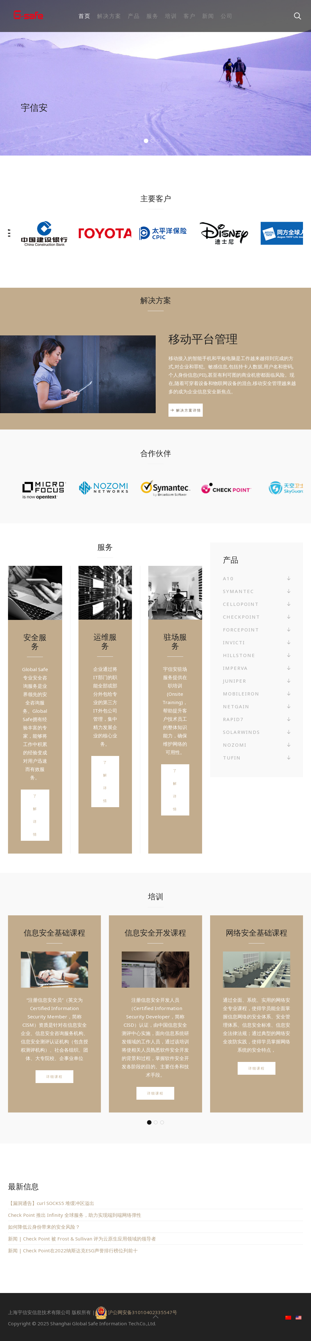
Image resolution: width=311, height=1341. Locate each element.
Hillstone (239, 655)
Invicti (234, 642)
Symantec (238, 591)
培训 (171, 16)
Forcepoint (241, 629)
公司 (227, 16)
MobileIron (241, 693)
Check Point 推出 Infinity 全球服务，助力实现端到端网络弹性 (74, 1215)
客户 (190, 16)
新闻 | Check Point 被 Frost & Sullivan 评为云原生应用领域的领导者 (82, 1238)
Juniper (234, 681)
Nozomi (235, 745)
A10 (228, 578)
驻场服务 (175, 641)
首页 (84, 16)
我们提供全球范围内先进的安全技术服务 (159, 141)
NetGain (236, 706)
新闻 (208, 16)
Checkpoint (241, 617)
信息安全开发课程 (155, 932)
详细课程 (54, 1076)
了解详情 (35, 815)
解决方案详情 (188, 410)
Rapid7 (233, 719)
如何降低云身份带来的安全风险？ (44, 1227)
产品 (134, 16)
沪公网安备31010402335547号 (142, 1312)
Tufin (232, 757)
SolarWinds (241, 732)
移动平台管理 (203, 339)
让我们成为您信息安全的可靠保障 (152, 141)
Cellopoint (241, 604)
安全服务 (34, 641)
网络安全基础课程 (256, 932)
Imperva (235, 668)
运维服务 (105, 641)
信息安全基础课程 (54, 932)
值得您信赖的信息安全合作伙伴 (146, 141)
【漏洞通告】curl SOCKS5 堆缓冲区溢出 (51, 1203)
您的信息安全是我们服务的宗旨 (165, 141)
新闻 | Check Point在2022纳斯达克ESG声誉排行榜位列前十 (73, 1250)
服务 (152, 16)
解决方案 (109, 16)
